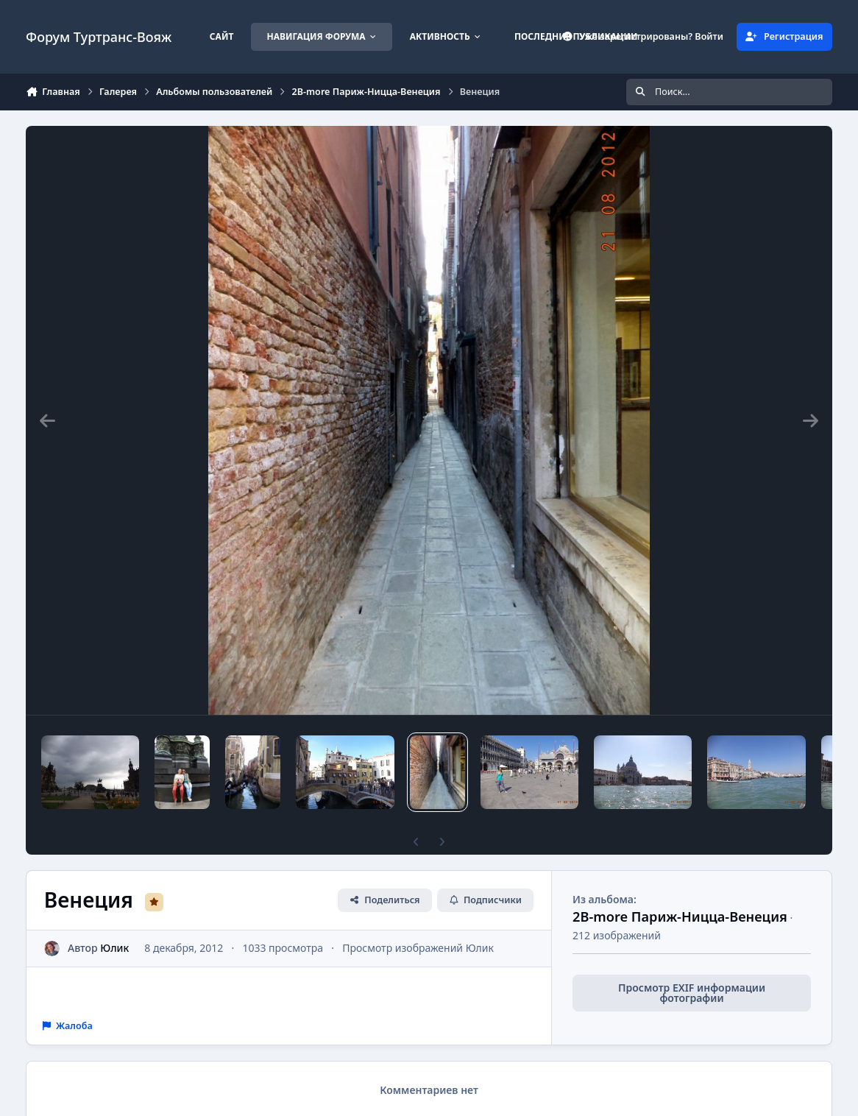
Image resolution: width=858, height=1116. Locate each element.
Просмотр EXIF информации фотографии (691, 993)
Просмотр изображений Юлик (418, 948)
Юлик (114, 948)
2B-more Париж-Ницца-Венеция (679, 916)
